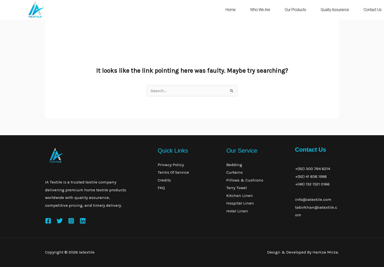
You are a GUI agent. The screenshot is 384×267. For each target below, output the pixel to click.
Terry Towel (236, 187)
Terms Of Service (173, 172)
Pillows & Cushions (244, 180)
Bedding (234, 164)
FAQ (161, 187)
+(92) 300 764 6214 (312, 168)
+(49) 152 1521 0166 (312, 184)
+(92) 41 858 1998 (311, 176)
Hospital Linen (240, 203)
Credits (164, 180)
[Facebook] (48, 221)
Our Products (295, 9)
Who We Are (260, 9)
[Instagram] (71, 221)
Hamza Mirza (325, 252)
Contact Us (373, 9)
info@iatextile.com (313, 199)
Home (231, 9)
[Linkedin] (83, 221)
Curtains (234, 172)
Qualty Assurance (335, 9)
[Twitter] (60, 221)
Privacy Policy (171, 164)
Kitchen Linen (239, 195)
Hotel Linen (237, 210)
